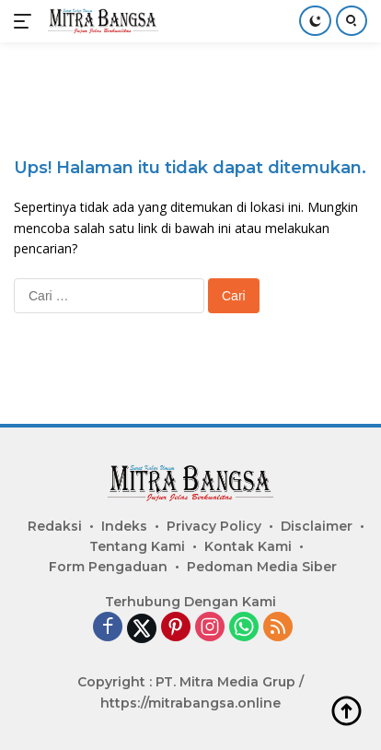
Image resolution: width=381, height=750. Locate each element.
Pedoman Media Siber (262, 566)
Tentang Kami (137, 546)
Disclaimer (316, 526)
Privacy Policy (214, 526)
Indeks (124, 526)
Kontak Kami (248, 546)
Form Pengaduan (108, 566)
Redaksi (55, 526)
